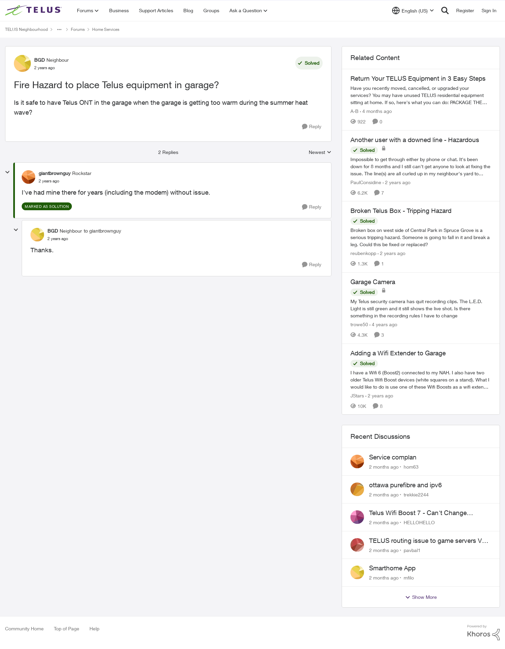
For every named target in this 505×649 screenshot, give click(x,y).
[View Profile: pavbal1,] (357, 545)
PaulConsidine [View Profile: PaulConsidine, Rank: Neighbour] (365, 182)
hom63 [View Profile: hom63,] (411, 467)
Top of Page (66, 628)
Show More (421, 597)
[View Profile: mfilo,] (357, 572)
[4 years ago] (383, 324)
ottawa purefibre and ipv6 (405, 485)
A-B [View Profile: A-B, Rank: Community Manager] (354, 111)
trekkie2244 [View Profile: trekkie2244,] (416, 494)
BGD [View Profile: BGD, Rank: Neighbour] (39, 60)
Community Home (24, 628)
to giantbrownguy (102, 231)
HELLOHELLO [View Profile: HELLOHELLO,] (419, 522)
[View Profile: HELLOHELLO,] (357, 517)
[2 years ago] (396, 181)
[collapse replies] (7, 172)
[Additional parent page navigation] (59, 29)
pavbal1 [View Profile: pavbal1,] (412, 550)
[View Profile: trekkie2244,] (357, 489)
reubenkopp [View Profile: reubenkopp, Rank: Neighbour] (363, 253)
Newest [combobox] (320, 152)
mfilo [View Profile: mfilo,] (409, 578)
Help (94, 628)
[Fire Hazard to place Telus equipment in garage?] (49, 181)
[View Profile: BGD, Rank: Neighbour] (22, 63)
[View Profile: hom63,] (357, 461)
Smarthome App (392, 568)
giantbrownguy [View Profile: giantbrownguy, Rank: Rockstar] (54, 173)
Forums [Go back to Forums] (78, 29)
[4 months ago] (376, 111)
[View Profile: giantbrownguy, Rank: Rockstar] (28, 177)
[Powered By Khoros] (483, 633)
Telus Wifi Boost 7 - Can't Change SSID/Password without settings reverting (428, 513)
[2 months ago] (384, 466)
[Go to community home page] (34, 10)
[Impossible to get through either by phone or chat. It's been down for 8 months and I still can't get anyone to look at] (420, 166)
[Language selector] (413, 10)
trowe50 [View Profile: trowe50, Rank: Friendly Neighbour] (359, 324)
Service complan (393, 457)
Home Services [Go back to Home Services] (105, 29)
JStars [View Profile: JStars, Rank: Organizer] (357, 395)
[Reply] (312, 126)
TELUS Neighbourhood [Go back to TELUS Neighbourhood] (26, 29)
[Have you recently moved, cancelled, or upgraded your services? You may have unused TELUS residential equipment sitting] (420, 95)
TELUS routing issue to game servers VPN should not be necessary (430, 541)
